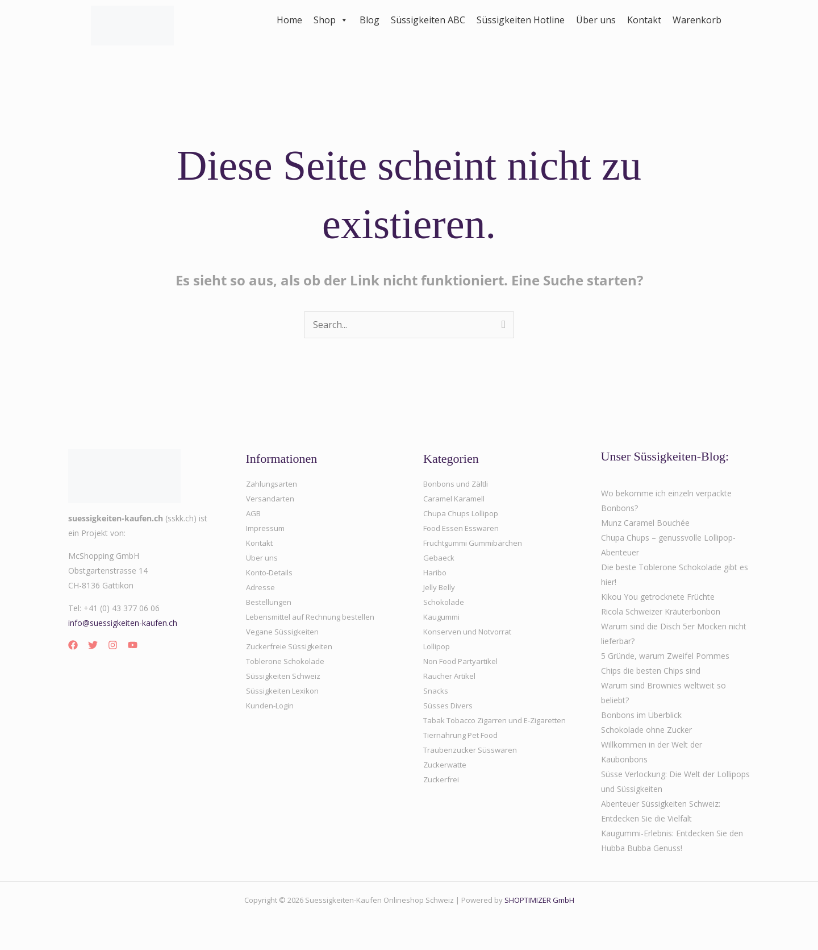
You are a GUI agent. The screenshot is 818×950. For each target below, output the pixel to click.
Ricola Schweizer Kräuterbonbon (660, 611)
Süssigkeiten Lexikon (284, 690)
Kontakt (644, 20)
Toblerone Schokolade (287, 661)
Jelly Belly (440, 587)
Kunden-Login (271, 705)
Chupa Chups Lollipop (463, 513)
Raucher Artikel (450, 675)
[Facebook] (73, 645)
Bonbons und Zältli (458, 483)
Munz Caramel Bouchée (645, 522)
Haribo (435, 572)
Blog (369, 20)
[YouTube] (132, 645)
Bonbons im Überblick (641, 715)
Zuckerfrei (441, 794)
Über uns (596, 20)
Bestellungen (270, 601)
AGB (254, 513)
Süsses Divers (448, 705)
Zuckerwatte (446, 779)
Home (289, 20)
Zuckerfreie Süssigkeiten (290, 646)
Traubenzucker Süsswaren (471, 764)
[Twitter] (93, 645)
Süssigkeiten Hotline (521, 20)
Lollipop (437, 646)
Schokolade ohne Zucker (646, 729)
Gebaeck (439, 557)
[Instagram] (113, 645)
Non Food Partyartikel (463, 661)
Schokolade (444, 601)
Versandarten (270, 498)
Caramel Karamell (456, 498)
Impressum (266, 527)
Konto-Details (271, 572)
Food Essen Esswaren (463, 527)
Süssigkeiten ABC (428, 20)
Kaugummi (443, 616)
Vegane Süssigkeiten (283, 631)
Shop (331, 20)
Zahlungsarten (272, 483)
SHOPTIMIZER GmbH (539, 900)
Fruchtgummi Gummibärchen (477, 542)
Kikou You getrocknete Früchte (658, 596)
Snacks (436, 690)
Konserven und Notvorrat (470, 631)
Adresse (261, 587)
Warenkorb (697, 20)
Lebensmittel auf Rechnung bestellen (314, 616)
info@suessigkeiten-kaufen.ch (122, 622)
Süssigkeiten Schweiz (284, 675)
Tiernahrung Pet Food (463, 749)
